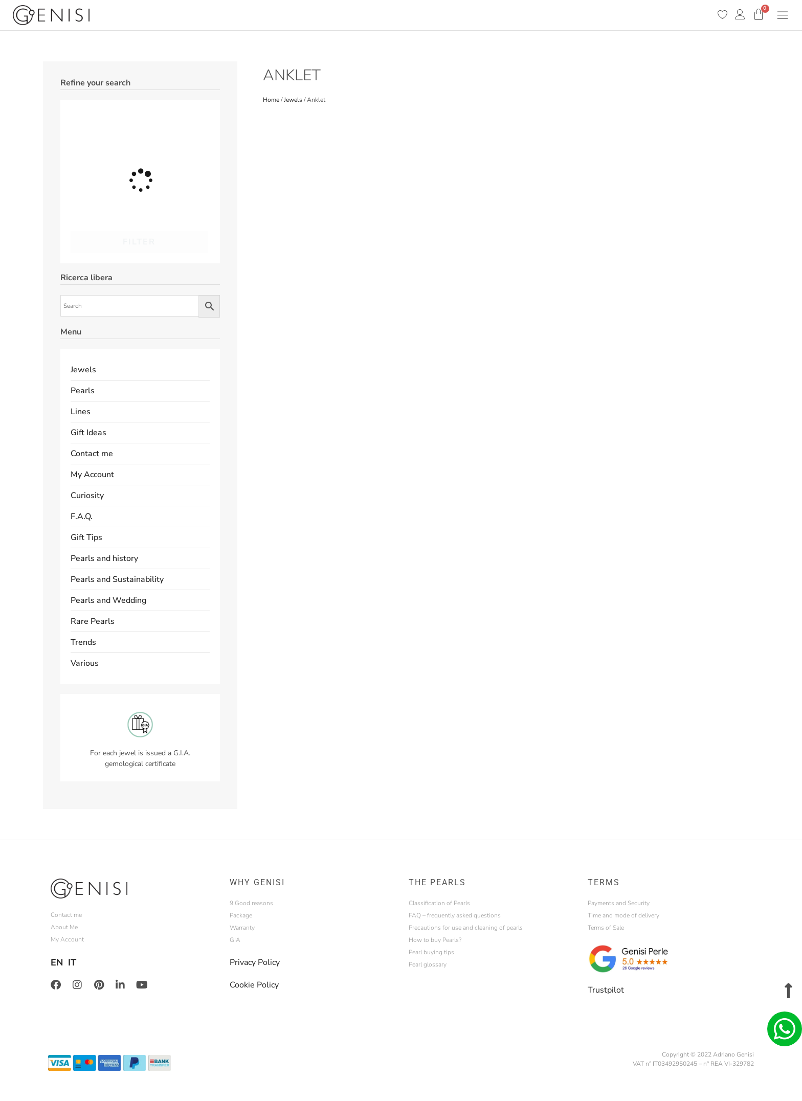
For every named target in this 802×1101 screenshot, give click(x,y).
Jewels (83, 369)
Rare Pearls (93, 621)
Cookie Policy (254, 985)
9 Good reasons (251, 903)
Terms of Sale (606, 928)
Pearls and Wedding (108, 600)
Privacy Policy (255, 962)
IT (72, 962)
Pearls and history (104, 558)
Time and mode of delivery (623, 915)
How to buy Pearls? (435, 940)
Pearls (83, 390)
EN (57, 962)
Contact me (92, 453)
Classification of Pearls (439, 903)
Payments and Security (619, 903)
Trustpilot (606, 990)
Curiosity (87, 495)
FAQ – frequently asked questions (455, 915)
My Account (92, 474)
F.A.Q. (82, 516)
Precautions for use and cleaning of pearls (466, 928)
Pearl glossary (428, 964)
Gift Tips (86, 537)
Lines (81, 411)
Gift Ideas (88, 432)
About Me (64, 927)
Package (241, 915)
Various (85, 663)
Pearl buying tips (431, 952)
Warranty (242, 928)
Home (271, 100)
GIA (235, 940)
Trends (83, 642)
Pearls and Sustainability (117, 579)
